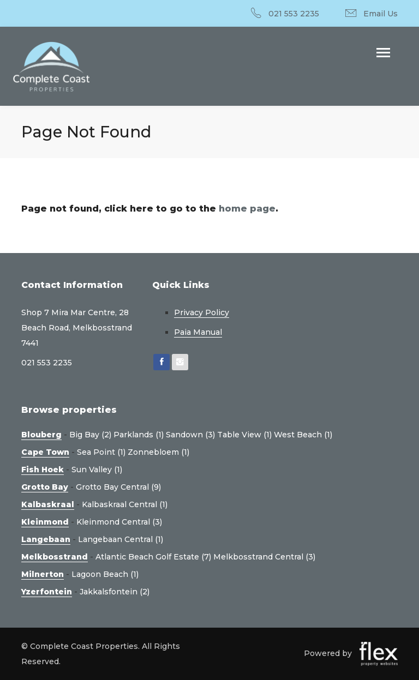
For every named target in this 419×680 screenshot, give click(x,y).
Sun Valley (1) (96, 469)
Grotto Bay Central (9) (118, 487)
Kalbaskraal (47, 504)
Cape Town (45, 452)
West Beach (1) (303, 435)
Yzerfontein (46, 592)
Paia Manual (198, 332)
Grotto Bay (44, 487)
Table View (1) (244, 435)
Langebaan (45, 539)
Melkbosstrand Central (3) (264, 557)
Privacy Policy (201, 312)
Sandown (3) (190, 435)
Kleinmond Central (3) (119, 522)
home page (247, 208)
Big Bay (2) (90, 435)
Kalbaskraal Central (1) (124, 504)
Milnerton (42, 574)
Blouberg (41, 435)
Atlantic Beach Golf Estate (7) (153, 557)
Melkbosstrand (54, 557)
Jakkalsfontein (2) (114, 592)
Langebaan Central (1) (120, 539)
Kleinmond (45, 522)
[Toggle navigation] (383, 53)
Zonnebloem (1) (158, 452)
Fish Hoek (42, 469)
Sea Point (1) (101, 452)
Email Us (380, 14)
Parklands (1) (138, 435)
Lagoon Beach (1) (105, 574)
